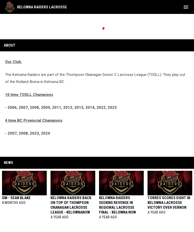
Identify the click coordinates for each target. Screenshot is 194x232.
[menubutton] (186, 7)
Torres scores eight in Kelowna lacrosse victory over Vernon (169, 203)
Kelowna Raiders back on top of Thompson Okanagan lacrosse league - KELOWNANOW (71, 205)
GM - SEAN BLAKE (16, 198)
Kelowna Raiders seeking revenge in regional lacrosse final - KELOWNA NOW (117, 205)
